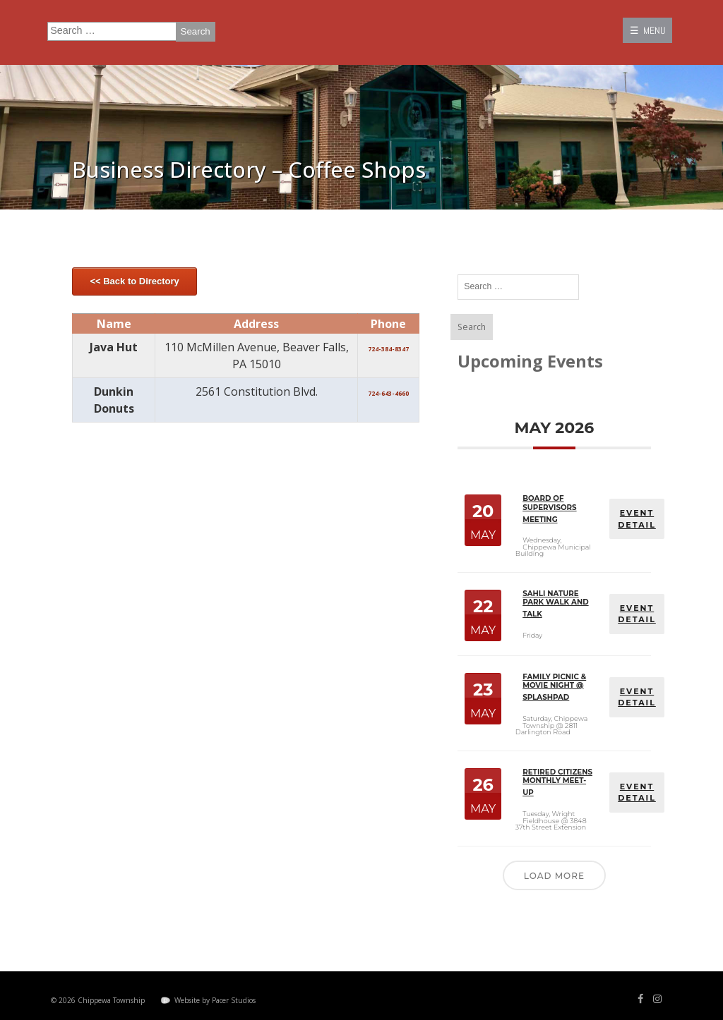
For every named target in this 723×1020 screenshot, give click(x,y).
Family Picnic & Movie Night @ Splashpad (554, 687)
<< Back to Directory (134, 281)
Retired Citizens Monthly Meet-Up (557, 781)
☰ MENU (647, 30)
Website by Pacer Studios (215, 998)
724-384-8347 (388, 349)
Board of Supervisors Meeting (549, 509)
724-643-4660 (388, 393)
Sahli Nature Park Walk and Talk (555, 603)
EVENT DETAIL (637, 519)
